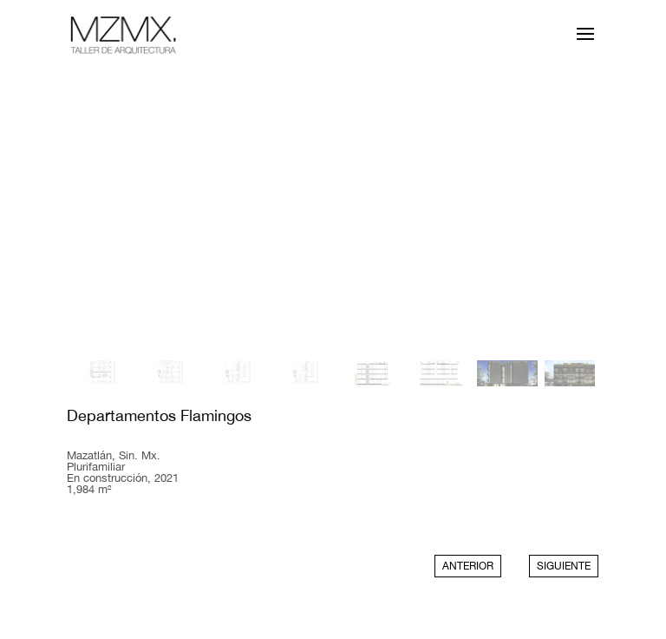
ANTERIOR (467, 566)
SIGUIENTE (564, 566)
